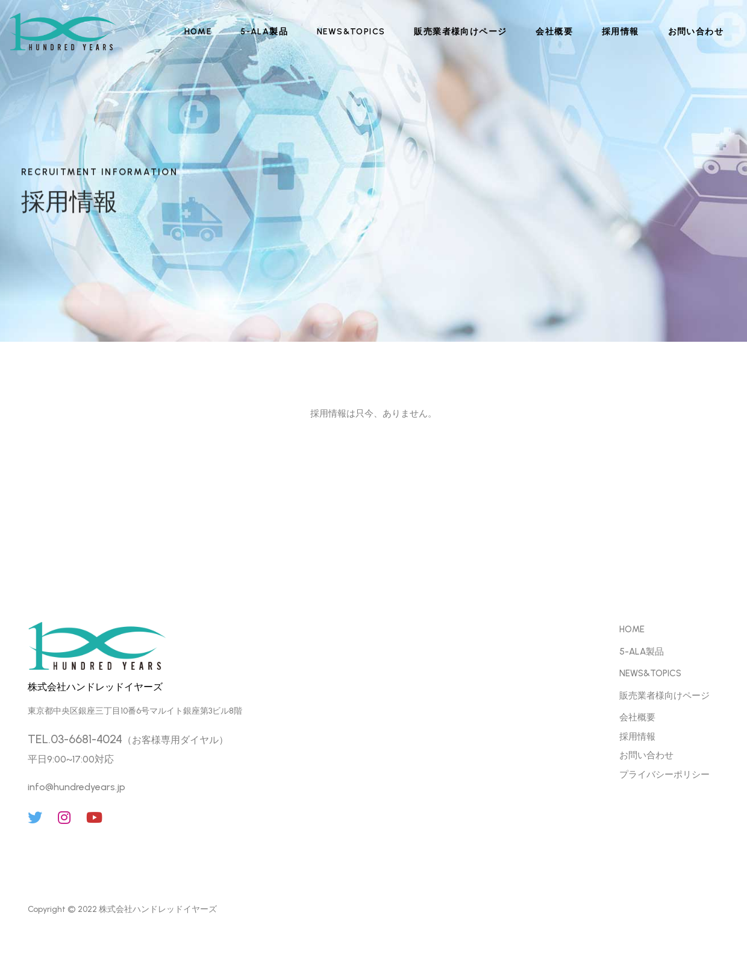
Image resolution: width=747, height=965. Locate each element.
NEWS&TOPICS (351, 32)
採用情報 (620, 32)
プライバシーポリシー (664, 774)
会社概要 (554, 32)
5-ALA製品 (264, 32)
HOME (198, 32)
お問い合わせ (696, 32)
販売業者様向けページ (460, 32)
